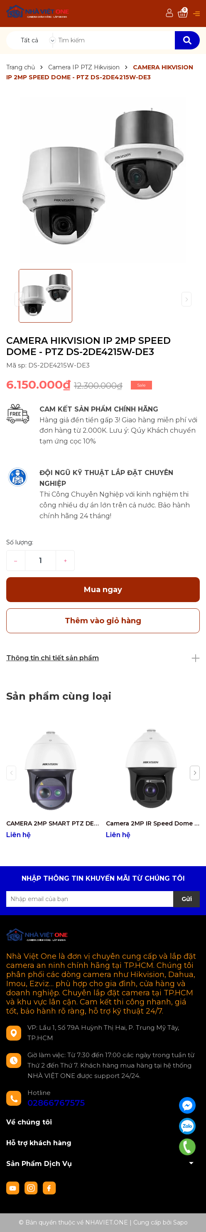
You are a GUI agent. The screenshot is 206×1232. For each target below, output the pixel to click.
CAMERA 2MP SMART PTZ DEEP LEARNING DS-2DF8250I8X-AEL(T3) (53, 823)
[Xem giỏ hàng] (182, 13)
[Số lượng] (40, 560)
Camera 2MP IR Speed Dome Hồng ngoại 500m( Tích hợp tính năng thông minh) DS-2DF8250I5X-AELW (152, 823)
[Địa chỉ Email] (103, 899)
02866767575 (56, 1103)
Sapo (180, 1222)
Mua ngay (103, 589)
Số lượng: (19, 542)
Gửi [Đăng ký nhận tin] (186, 899)
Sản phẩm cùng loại (58, 696)
